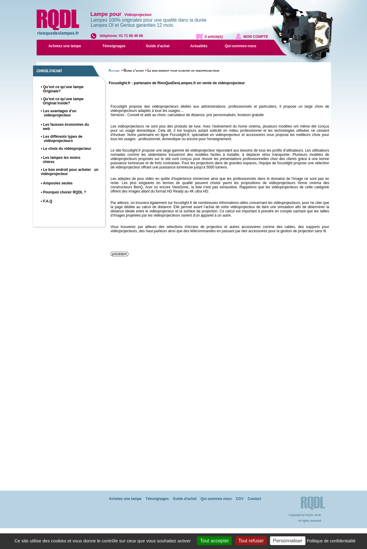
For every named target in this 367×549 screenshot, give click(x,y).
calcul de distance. (157, 207)
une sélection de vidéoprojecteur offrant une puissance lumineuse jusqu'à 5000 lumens (220, 165)
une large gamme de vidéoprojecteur (185, 150)
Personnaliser (287, 540)
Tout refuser (251, 540)
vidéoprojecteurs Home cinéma (295, 183)
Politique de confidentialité (331, 540)
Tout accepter (214, 540)
